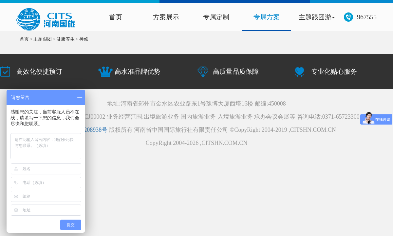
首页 (115, 17)
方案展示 (166, 17)
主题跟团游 (317, 17)
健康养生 (65, 39)
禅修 (83, 39)
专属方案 (266, 17)
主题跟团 (42, 39)
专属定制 (216, 17)
